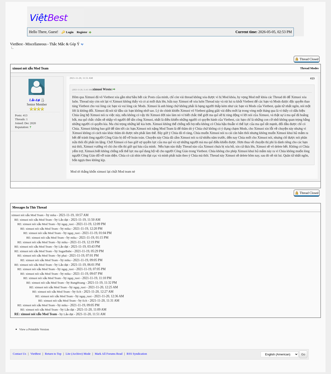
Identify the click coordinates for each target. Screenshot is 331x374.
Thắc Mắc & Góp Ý (64, 44)
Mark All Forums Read (108, 353)
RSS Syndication (137, 353)
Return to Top (53, 353)
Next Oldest (21, 184)
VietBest (16, 44)
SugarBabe (65, 251)
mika (53, 215)
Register (82, 32)
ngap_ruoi (68, 224)
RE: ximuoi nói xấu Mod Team (33, 219)
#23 (312, 78)
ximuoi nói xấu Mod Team (27, 215)
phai (64, 255)
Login (70, 32)
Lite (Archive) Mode (78, 353)
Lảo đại (63, 219)
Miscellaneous (35, 44)
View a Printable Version (34, 329)
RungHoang (78, 282)
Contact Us (19, 353)
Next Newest (39, 184)
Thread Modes (309, 68)
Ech (79, 291)
